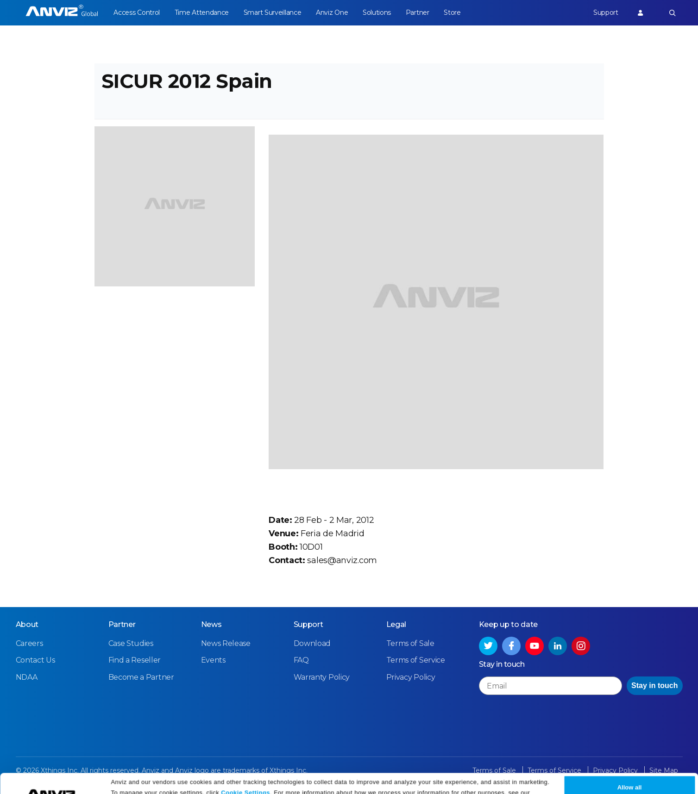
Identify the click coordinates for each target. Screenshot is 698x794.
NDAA (27, 677)
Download (312, 643)
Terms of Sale (410, 643)
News (211, 624)
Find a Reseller (134, 660)
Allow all (629, 767)
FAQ (301, 660)
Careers (29, 643)
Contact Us (35, 660)
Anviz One (332, 12)
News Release (226, 643)
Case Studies (130, 643)
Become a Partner (141, 677)
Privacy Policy (133, 783)
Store (452, 12)
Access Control (136, 12)
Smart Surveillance (273, 12)
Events (213, 660)
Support (605, 12)
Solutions (377, 12)
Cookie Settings (245, 772)
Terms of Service (415, 660)
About (27, 624)
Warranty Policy (322, 677)
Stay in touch (654, 685)
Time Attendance (202, 12)
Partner (417, 12)
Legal (396, 624)
